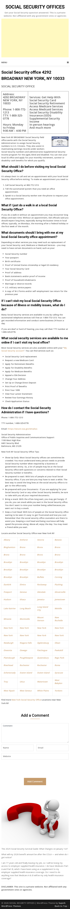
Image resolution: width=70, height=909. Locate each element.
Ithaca (22, 599)
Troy (6, 681)
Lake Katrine (9, 608)
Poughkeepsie (26, 657)
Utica (22, 681)
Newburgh (8, 643)
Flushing (58, 584)
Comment (35, 733)
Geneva (23, 592)
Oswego (23, 650)
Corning (58, 577)
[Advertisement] (35, 38)
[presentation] (22, 768)
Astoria (40, 539)
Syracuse (59, 672)
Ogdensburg (43, 643)
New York (8, 628)
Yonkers (58, 690)
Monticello (25, 619)
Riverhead (8, 665)
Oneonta (8, 650)
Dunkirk (7, 584)
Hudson (7, 599)
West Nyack (9, 690)
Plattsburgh (9, 657)
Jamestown (60, 599)
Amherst (24, 539)
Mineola (7, 619)
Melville (58, 608)
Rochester (24, 665)
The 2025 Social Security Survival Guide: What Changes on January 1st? (34, 848)
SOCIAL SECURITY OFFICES (35, 7)
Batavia (58, 539)
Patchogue (42, 650)
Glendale (41, 592)
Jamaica (40, 599)
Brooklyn (8, 562)
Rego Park (59, 657)
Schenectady (9, 672)
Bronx (22, 547)
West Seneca (25, 690)
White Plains (43, 690)
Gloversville (60, 592)
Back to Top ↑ (62, 906)
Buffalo (40, 577)
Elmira (23, 584)
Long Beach (25, 608)
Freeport (8, 592)
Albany (7, 539)
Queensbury (43, 657)
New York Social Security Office (26, 699)
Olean (57, 643)
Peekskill (59, 650)
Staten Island (26, 672)
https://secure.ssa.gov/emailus (22, 428)
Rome (57, 665)
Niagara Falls (26, 643)
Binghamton (9, 547)
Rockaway (41, 584)
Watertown (42, 681)
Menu (4, 62)
